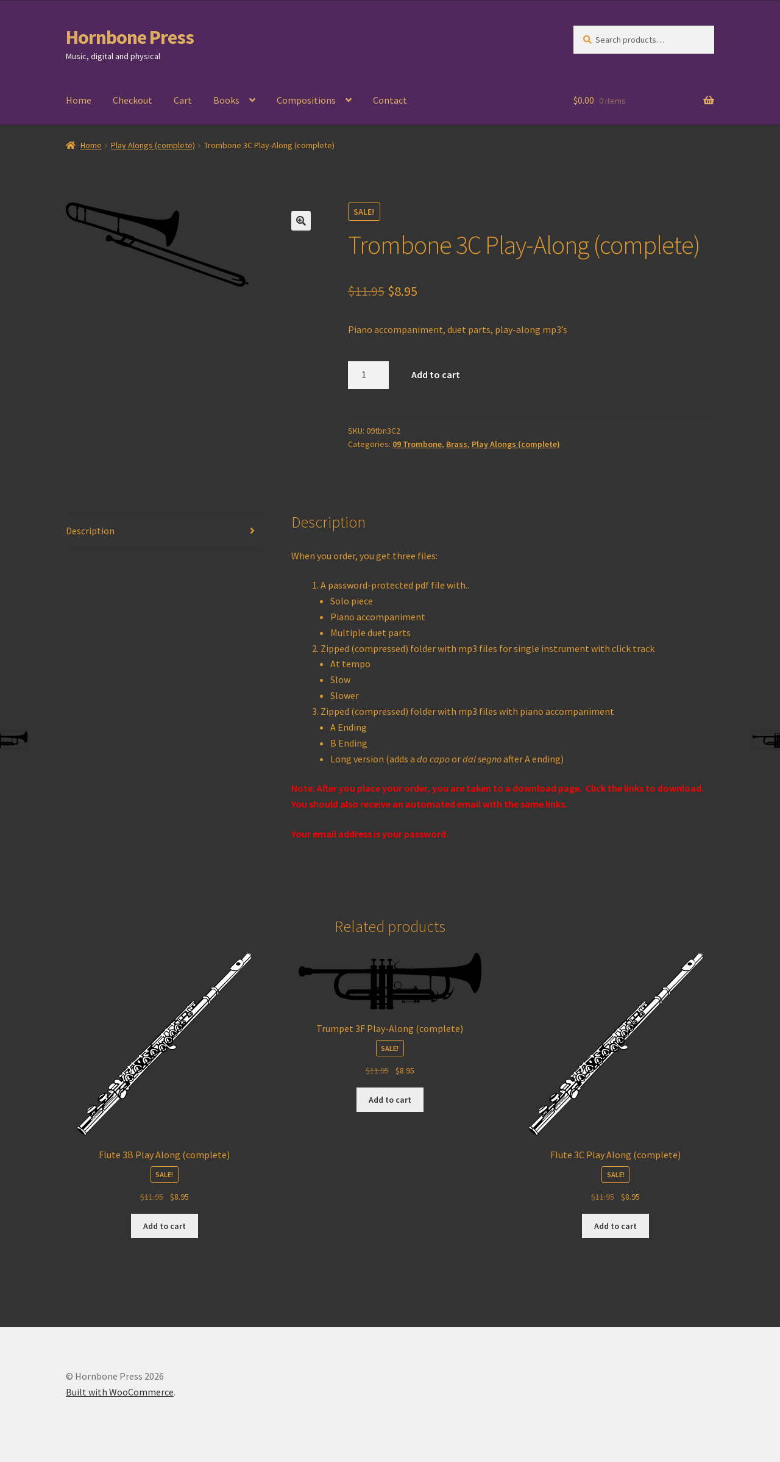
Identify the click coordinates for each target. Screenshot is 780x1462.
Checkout (132, 100)
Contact (390, 100)
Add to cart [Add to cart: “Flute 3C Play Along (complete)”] (615, 1225)
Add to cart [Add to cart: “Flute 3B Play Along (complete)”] (164, 1225)
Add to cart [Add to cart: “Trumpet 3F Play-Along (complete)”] (390, 1099)
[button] (301, 221)
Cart (183, 100)
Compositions (306, 100)
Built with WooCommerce (120, 1392)
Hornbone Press (130, 37)
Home (78, 100)
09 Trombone (417, 444)
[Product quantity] (368, 375)
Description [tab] (90, 531)
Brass (456, 444)
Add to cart (435, 374)
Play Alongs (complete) (153, 145)
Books (226, 100)
